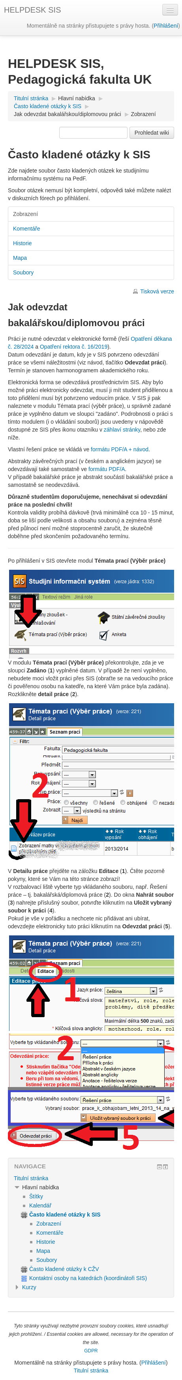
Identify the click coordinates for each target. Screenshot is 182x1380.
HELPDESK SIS (32, 10)
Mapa (20, 258)
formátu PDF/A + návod (119, 449)
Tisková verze (157, 291)
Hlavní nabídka (76, 98)
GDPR (91, 1351)
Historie (22, 243)
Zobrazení (143, 114)
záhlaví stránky (122, 429)
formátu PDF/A (106, 469)
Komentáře (26, 228)
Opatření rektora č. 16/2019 (73, 347)
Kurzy (29, 1287)
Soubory (23, 272)
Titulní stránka (31, 1178)
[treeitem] (91, 1178)
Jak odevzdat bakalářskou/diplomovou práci (67, 114)
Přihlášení (166, 26)
